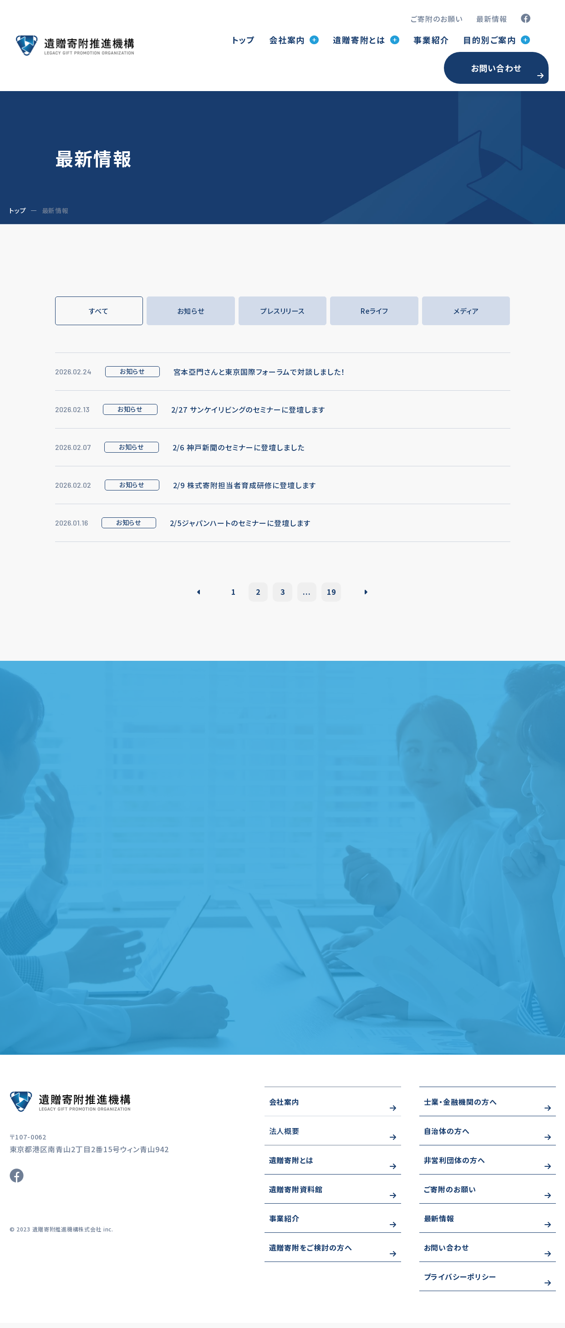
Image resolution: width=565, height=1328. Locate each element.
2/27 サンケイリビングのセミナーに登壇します (248, 409)
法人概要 (284, 1135)
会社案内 (284, 1106)
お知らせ (190, 311)
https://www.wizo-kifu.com (96, 1106)
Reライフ (374, 311)
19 (337, 592)
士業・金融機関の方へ (461, 1106)
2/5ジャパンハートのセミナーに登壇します (240, 523)
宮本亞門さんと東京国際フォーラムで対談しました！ (259, 372)
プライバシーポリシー (460, 1281)
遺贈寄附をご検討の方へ (311, 1252)
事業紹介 (431, 40)
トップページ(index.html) (74, 45)
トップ (243, 40)
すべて (99, 311)
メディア (466, 311)
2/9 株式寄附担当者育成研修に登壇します (244, 485)
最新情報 (491, 18)
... (310, 592)
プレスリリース (282, 311)
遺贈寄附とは (291, 1164)
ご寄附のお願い (437, 18)
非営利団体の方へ (455, 1164)
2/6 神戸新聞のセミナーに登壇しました (239, 447)
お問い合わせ (496, 68)
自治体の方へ (447, 1135)
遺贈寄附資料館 (296, 1194)
